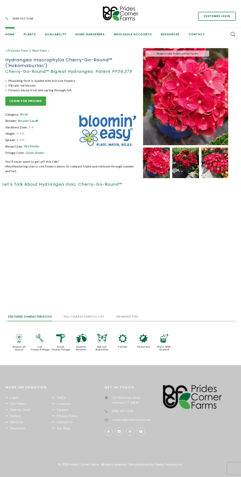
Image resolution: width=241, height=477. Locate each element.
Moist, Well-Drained (164, 348)
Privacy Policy (73, 417)
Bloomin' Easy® (29, 121)
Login (21, 397)
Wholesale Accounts (133, 34)
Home (10, 34)
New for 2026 (27, 410)
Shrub (24, 114)
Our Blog (69, 430)
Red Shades (32, 146)
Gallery (22, 417)
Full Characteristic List (95, 316)
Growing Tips (146, 316)
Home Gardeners (90, 34)
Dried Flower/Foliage (61, 348)
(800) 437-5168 (22, 18)
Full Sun (122, 346)
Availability (55, 34)
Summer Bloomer (81, 348)
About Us (23, 424)
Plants (30, 34)
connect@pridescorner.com (138, 419)
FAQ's (67, 397)
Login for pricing (26, 101)
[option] (185, 96)
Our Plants (25, 404)
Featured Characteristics (34, 316)
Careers (69, 410)
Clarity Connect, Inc (168, 464)
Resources (170, 34)
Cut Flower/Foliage (40, 348)
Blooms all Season (19, 348)
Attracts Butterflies (102, 348)
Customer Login (216, 15)
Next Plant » (42, 50)
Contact (197, 34)
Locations (70, 404)
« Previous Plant (17, 50)
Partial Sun (143, 346)
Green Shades (35, 152)
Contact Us (71, 424)
